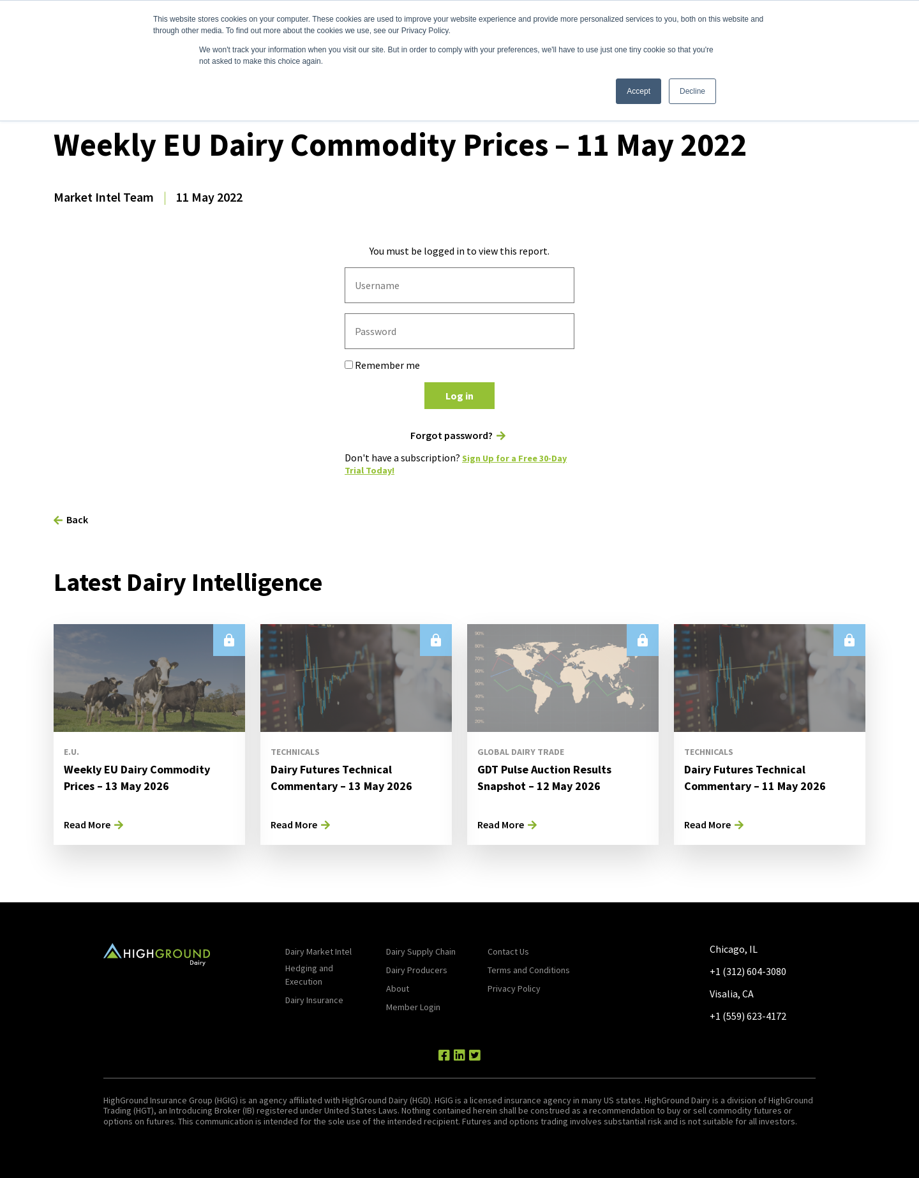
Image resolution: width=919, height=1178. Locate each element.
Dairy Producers (416, 970)
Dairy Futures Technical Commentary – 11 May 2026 (763, 777)
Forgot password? (451, 435)
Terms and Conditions (529, 970)
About (397, 988)
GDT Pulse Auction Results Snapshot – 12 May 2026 (552, 777)
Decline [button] (692, 91)
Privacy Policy (514, 988)
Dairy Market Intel (318, 951)
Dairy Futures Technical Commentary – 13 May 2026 (349, 777)
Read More (87, 824)
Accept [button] (638, 91)
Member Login (413, 1007)
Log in (459, 395)
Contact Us (508, 951)
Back (77, 519)
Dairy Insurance (314, 1000)
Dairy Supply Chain (421, 951)
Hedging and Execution (309, 974)
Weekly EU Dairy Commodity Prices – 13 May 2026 (144, 777)
